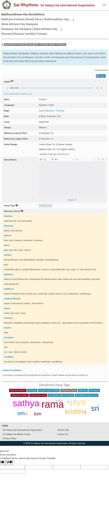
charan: (8, 235)
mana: (7, 308)
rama (52, 404)
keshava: (8, 274)
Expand (72, 200)
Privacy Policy (9, 438)
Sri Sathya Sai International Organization (22, 430)
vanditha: (9, 357)
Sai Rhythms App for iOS (86, 395)
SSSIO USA (63, 430)
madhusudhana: (12, 298)
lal (26, 414)
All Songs (32, 390)
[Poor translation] (9, 462)
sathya (26, 403)
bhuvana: (9, 226)
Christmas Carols (68, 390)
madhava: (9, 289)
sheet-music (46, 206)
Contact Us (63, 434)
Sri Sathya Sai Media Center (16, 434)
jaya (77, 401)
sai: (6, 347)
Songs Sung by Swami (49, 390)
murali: (7, 328)
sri (95, 408)
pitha (59, 400)
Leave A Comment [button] (12, 370)
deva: (7, 245)
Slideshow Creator (19, 395)
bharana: (8, 216)
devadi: (8, 255)
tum (37, 413)
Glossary (83, 390)
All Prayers (94, 390)
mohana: (8, 318)
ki (68, 402)
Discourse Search (17, 390)
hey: (6, 264)
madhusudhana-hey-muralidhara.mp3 (18, 94)
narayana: (9, 337)
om (21, 413)
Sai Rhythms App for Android (61, 395)
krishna (76, 411)
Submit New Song (38, 395)
